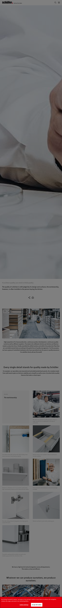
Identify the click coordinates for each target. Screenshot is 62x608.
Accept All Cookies (36, 605)
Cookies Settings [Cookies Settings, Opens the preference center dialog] (24, 605)
